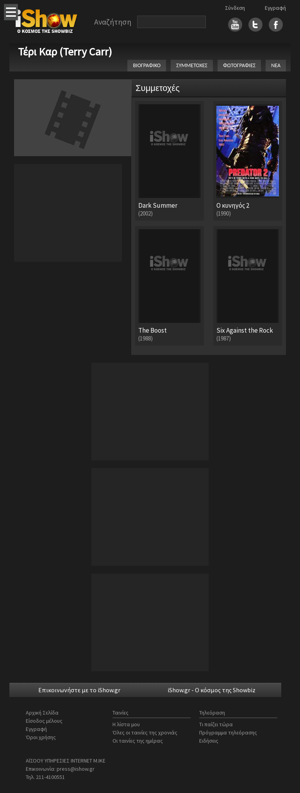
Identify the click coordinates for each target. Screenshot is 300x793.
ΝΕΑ (275, 65)
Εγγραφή (275, 7)
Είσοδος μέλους (44, 720)
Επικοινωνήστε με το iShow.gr (79, 690)
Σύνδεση (235, 7)
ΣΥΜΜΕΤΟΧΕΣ (191, 65)
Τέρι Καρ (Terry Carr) (65, 52)
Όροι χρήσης (41, 737)
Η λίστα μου (126, 724)
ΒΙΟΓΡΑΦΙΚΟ (147, 65)
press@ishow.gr (76, 768)
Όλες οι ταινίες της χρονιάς (144, 732)
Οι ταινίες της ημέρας (137, 740)
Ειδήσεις (208, 740)
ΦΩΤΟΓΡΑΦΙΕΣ (239, 65)
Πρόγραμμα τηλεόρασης (228, 732)
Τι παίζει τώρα (216, 724)
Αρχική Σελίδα (42, 712)
